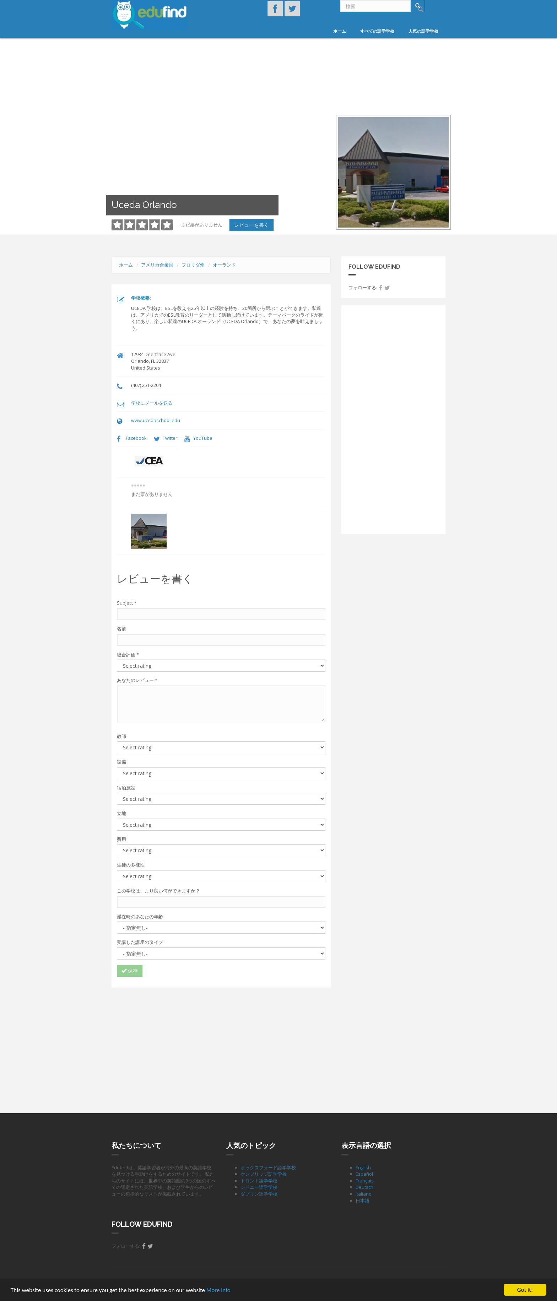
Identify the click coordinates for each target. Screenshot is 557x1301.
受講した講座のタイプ (140, 942)
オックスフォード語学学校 (268, 1167)
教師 (121, 736)
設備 (121, 762)
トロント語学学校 (258, 1180)
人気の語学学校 (423, 31)
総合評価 (128, 654)
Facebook (136, 438)
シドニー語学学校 (258, 1187)
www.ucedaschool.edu (155, 420)
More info (218, 1290)
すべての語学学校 (377, 31)
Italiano (364, 1194)
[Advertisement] (221, 1044)
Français (365, 1180)
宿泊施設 (126, 788)
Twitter (170, 438)
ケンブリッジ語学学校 (263, 1174)
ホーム (339, 31)
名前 (121, 628)
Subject (126, 603)
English (363, 1167)
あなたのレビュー (137, 680)
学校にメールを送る (152, 403)
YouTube (202, 438)
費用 (121, 839)
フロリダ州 (193, 265)
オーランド (224, 265)
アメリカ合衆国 (157, 265)
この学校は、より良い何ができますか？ (158, 890)
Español (364, 1174)
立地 (121, 813)
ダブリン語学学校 (258, 1194)
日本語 (362, 1200)
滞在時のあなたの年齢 (140, 916)
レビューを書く (251, 225)
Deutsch (364, 1187)
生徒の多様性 (131, 865)
